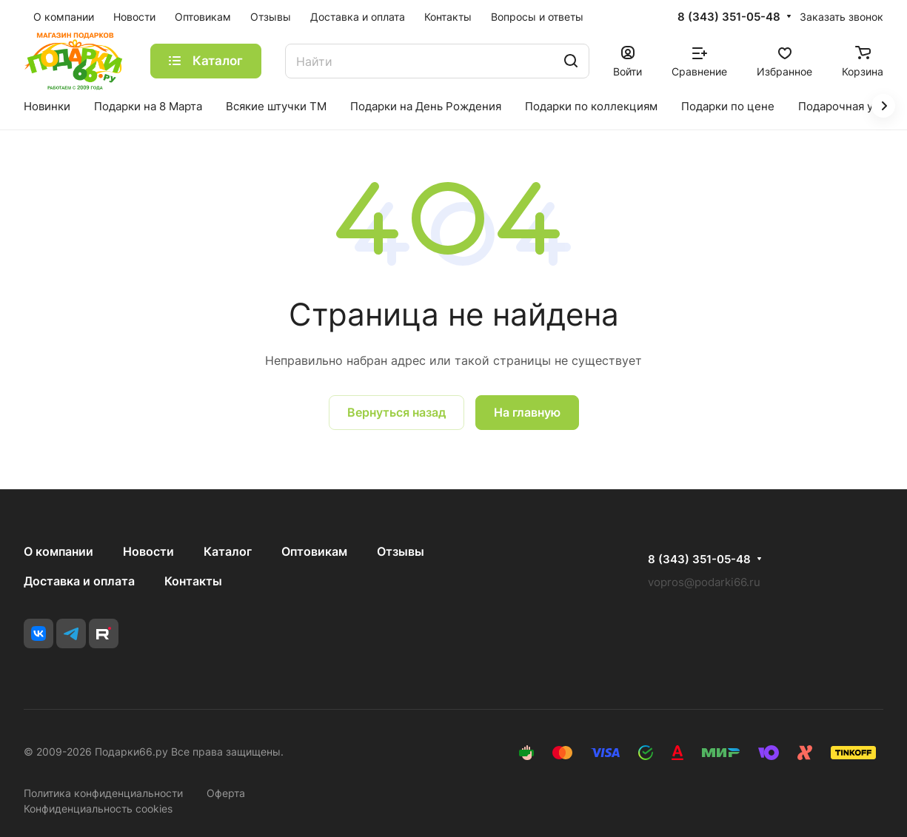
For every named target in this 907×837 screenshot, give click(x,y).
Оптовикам (314, 551)
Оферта (226, 793)
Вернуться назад (396, 412)
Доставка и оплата (79, 581)
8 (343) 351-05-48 (728, 17)
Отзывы (400, 551)
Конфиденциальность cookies (98, 808)
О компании (58, 551)
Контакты (193, 581)
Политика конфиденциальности (103, 793)
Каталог (228, 551)
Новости (148, 551)
